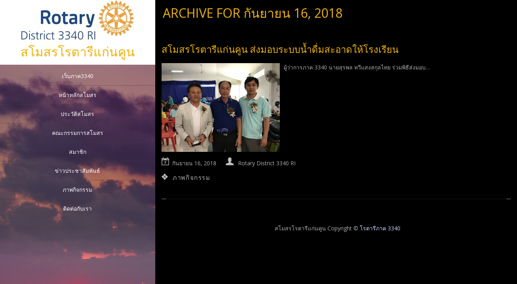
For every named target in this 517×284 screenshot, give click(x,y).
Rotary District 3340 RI (267, 163)
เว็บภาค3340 (77, 76)
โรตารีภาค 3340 (380, 228)
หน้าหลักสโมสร (78, 95)
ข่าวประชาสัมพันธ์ (77, 170)
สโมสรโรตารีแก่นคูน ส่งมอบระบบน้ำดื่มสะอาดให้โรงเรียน (280, 49)
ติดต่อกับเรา (77, 208)
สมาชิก (77, 151)
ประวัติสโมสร (77, 114)
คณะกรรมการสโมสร (77, 132)
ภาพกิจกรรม (77, 189)
